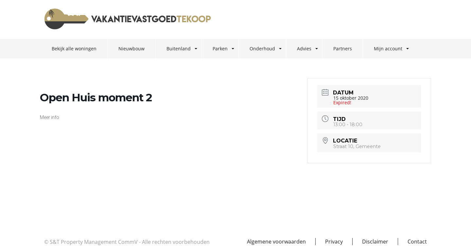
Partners (342, 48)
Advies (304, 48)
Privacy (334, 241)
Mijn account (388, 48)
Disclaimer (375, 241)
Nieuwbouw (131, 48)
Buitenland (178, 48)
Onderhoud (262, 48)
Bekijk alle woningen (74, 48)
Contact (417, 241)
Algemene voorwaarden (276, 241)
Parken (220, 48)
